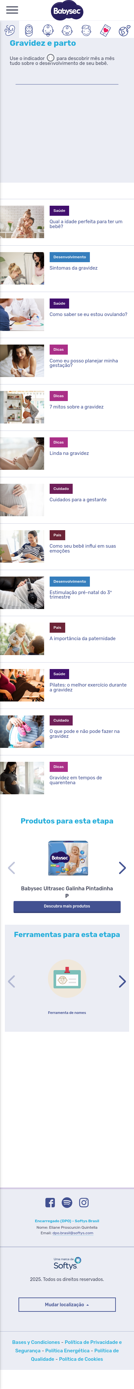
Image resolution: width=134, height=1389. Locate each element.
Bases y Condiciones (36, 1361)
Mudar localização (65, 1324)
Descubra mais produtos (67, 924)
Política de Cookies (81, 1378)
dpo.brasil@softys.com (73, 1252)
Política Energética (67, 1370)
